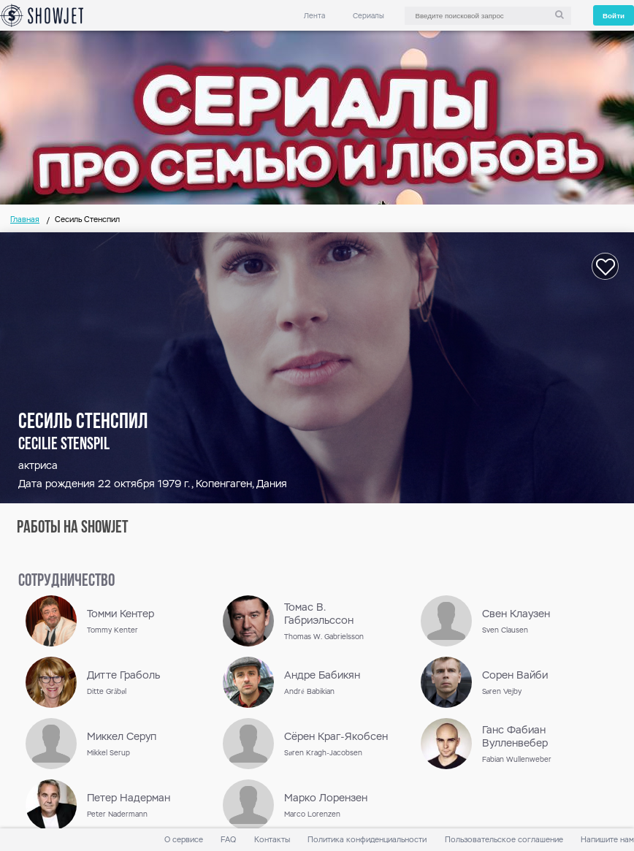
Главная (24, 219)
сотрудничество (66, 581)
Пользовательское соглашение (504, 839)
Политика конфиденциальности (367, 839)
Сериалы (368, 15)
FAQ (228, 839)
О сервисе (183, 839)
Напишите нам (607, 839)
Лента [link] (314, 15)
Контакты (272, 839)
